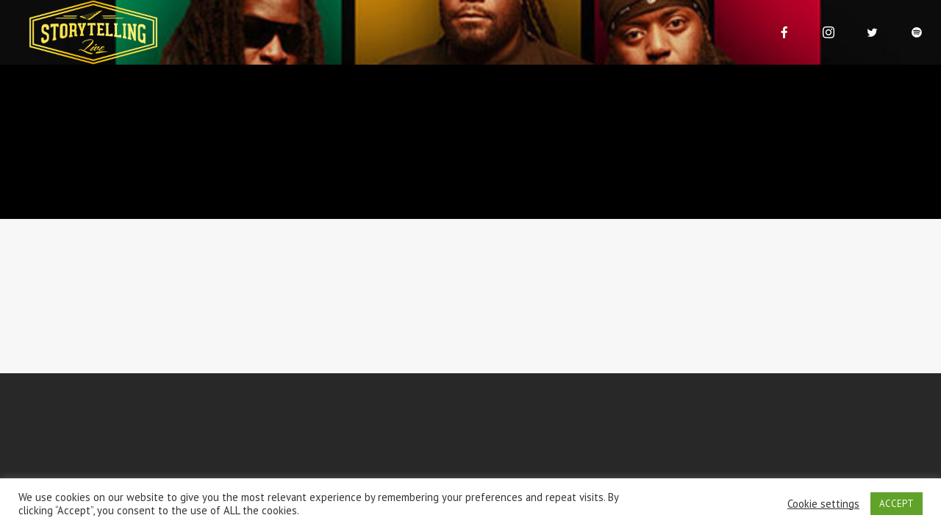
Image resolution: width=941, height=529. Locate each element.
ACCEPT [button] (896, 503)
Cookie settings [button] (823, 504)
